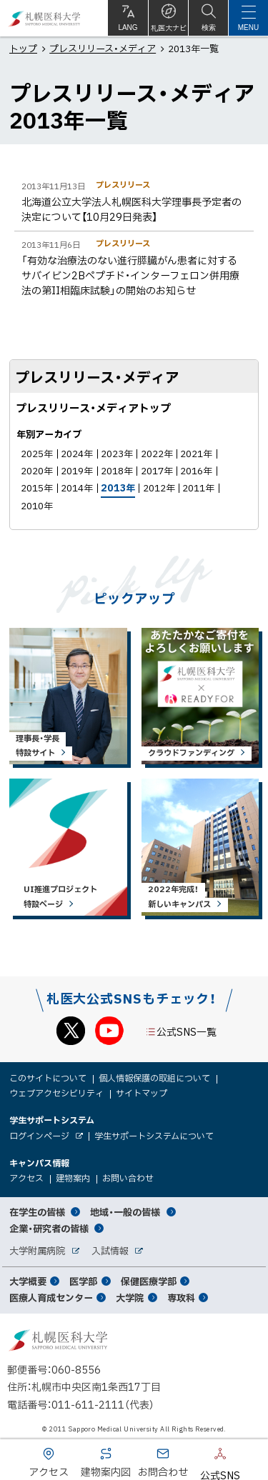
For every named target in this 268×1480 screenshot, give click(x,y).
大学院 (130, 1297)
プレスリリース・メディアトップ (93, 408)
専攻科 (181, 1297)
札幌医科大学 (44, 18)
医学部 (83, 1281)
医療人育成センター (51, 1297)
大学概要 (27, 1281)
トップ (23, 48)
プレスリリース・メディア (102, 48)
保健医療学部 (149, 1281)
